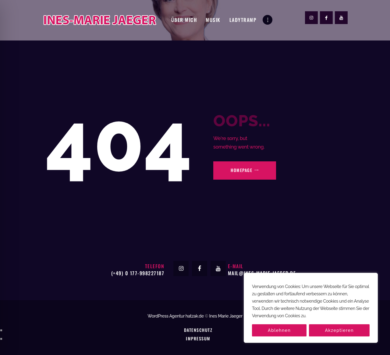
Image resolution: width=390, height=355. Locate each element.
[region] (311, 308)
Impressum (198, 338)
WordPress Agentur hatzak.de (175, 316)
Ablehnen (279, 330)
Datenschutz (198, 330)
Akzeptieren (339, 330)
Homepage (241, 170)
